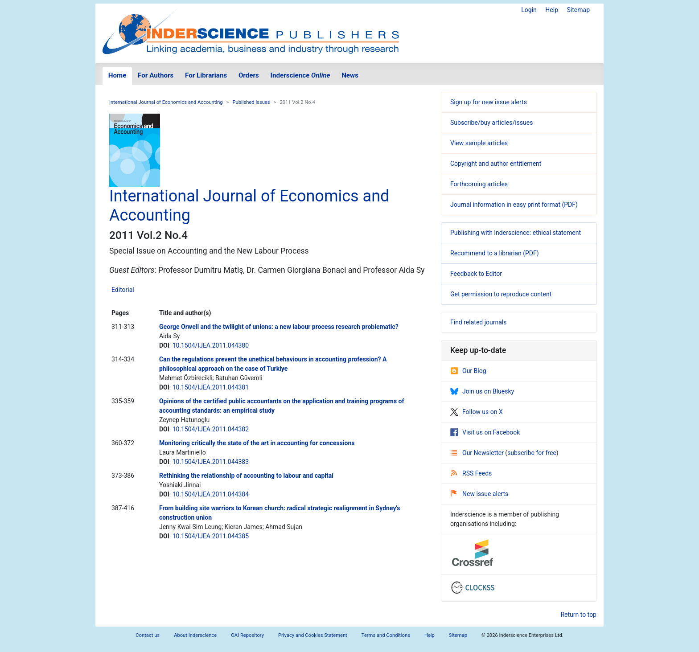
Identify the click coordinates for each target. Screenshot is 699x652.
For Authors (155, 75)
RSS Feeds (471, 473)
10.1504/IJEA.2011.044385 (211, 536)
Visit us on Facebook (485, 432)
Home (117, 75)
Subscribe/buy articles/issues (491, 122)
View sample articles (479, 143)
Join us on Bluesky (482, 391)
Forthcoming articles (479, 184)
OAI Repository (247, 635)
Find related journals (478, 322)
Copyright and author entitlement (495, 163)
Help (551, 9)
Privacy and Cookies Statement (312, 635)
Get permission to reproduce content (500, 294)
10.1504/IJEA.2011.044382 (211, 429)
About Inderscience (195, 635)
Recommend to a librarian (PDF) (494, 253)
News (349, 75)
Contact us (148, 635)
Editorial (122, 289)
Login (529, 9)
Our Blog (468, 370)
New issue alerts (479, 493)
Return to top (578, 614)
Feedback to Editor (476, 273)
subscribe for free (531, 452)
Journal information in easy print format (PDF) (514, 204)
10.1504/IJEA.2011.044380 (211, 345)
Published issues (251, 102)
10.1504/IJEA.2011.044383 (211, 461)
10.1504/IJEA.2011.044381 (211, 387)
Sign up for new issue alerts (488, 102)
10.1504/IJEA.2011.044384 (211, 494)
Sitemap (578, 9)
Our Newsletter (478, 452)
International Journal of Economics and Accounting (166, 102)
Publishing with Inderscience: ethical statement (515, 232)
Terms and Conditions (386, 635)
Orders (248, 75)
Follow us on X (476, 411)
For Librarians (206, 75)
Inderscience (300, 75)
